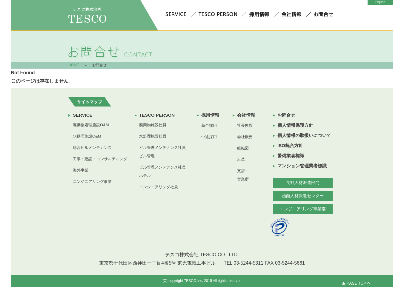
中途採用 (209, 137)
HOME (73, 65)
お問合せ (286, 115)
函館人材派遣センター (303, 195)
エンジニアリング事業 (92, 181)
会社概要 (245, 137)
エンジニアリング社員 (158, 187)
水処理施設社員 (152, 136)
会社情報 (246, 115)
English (380, 2)
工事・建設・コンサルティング (100, 159)
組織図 (243, 148)
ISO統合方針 (290, 145)
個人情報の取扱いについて (304, 135)
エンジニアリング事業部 (303, 208)
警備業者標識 (290, 155)
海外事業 (80, 170)
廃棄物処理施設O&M (91, 125)
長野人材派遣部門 (302, 182)
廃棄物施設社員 (152, 125)
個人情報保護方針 (295, 125)
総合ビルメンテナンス (92, 147)
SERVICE (83, 115)
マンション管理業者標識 (302, 165)
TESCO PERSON (157, 115)
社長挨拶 (245, 125)
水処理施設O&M (87, 136)
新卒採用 (209, 125)
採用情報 (210, 115)
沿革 (241, 159)
